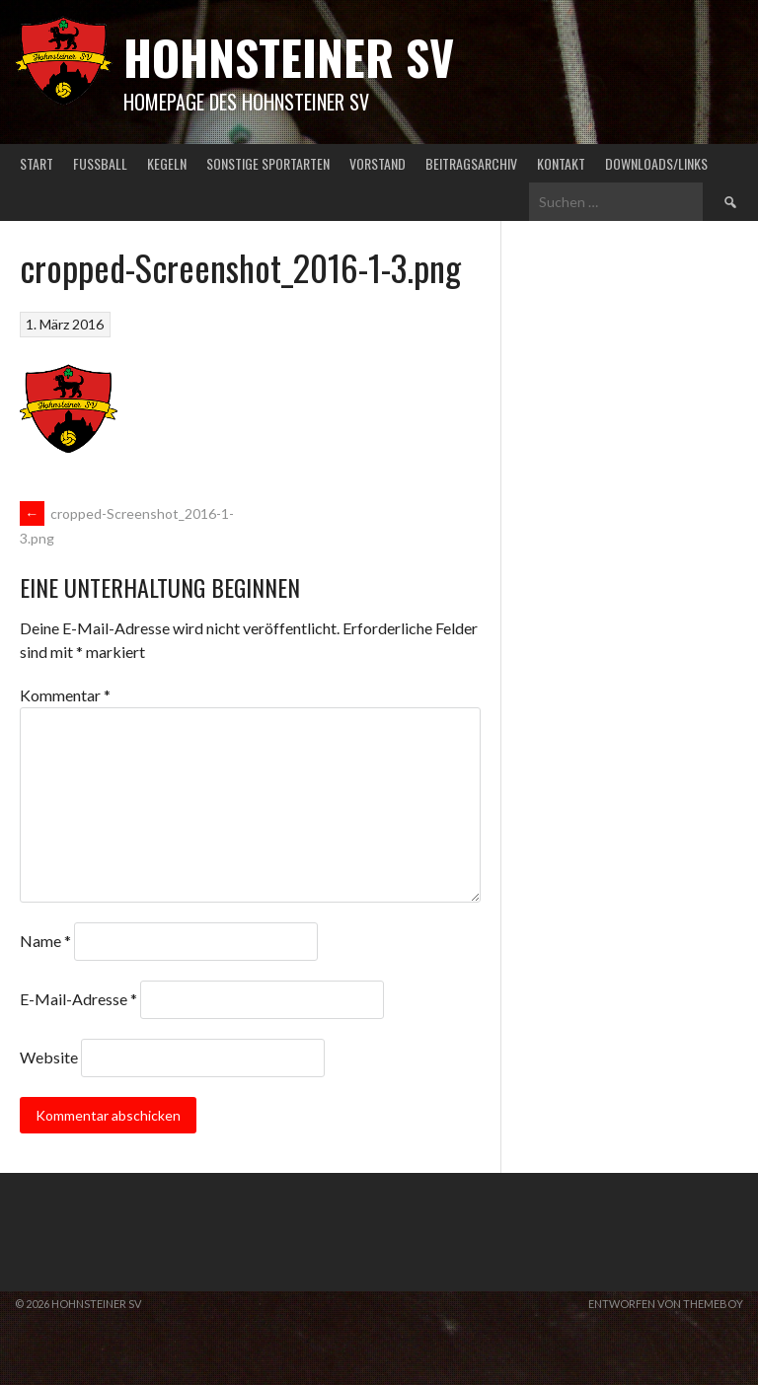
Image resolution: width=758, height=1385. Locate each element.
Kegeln (167, 163)
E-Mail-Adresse (78, 998)
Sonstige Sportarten (268, 163)
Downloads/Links (656, 163)
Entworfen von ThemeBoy (665, 1303)
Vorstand (377, 163)
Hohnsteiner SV (288, 57)
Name (45, 940)
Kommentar (65, 695)
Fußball (100, 163)
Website (49, 1057)
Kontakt (561, 163)
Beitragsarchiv (471, 163)
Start (36, 163)
